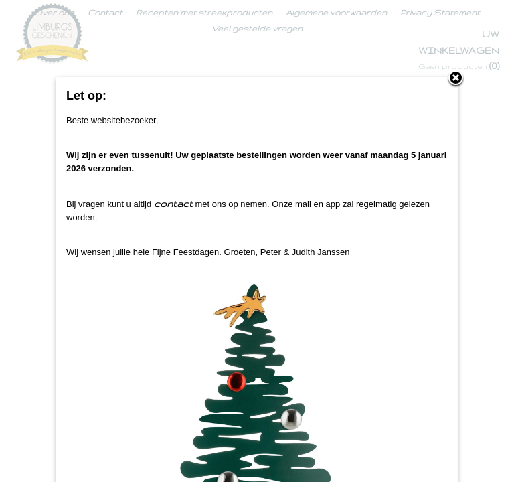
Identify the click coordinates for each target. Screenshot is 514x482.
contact (173, 203)
